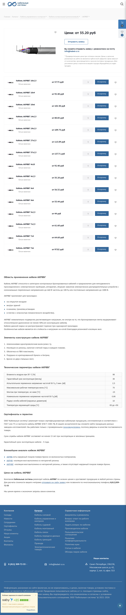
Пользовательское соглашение (74, 533)
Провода (39, 543)
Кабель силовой (43, 515)
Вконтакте (120, 605)
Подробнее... (31, 610)
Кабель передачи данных (47, 536)
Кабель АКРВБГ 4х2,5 (25, 176)
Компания (9, 510)
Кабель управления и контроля (45, 519)
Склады (7, 515)
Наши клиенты (11, 533)
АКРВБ (9, 457)
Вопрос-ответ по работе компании (77, 519)
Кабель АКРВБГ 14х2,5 (26, 116)
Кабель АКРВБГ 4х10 (25, 164)
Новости (8, 518)
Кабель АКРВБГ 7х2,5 (25, 224)
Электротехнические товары (45, 548)
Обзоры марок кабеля (76, 552)
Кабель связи (41, 532)
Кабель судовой (42, 524)
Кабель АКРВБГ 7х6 (25, 248)
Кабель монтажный (44, 528)
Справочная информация (77, 510)
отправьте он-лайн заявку (54, 482)
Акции (7, 537)
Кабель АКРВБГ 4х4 (25, 188)
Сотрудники (9, 522)
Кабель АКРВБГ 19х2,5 (26, 128)
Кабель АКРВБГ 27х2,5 (26, 140)
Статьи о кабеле (73, 548)
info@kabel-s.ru (71, 51)
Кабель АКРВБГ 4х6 (25, 200)
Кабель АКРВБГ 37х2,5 (26, 152)
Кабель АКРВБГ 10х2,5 (26, 80)
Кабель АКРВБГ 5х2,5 (25, 212)
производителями (71, 427)
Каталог (38, 510)
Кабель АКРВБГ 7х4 (25, 236)
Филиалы (8, 544)
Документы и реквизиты (77, 515)
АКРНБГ (10, 464)
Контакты (8, 541)
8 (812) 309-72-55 (17, 564)
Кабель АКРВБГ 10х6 (25, 104)
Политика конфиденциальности (75, 539)
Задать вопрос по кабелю (77, 524)
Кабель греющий (43, 539)
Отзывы (8, 530)
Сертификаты (10, 526)
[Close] (35, 595)
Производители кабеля (76, 528)
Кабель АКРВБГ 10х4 (25, 92)
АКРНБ (10, 460)
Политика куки (72, 544)
